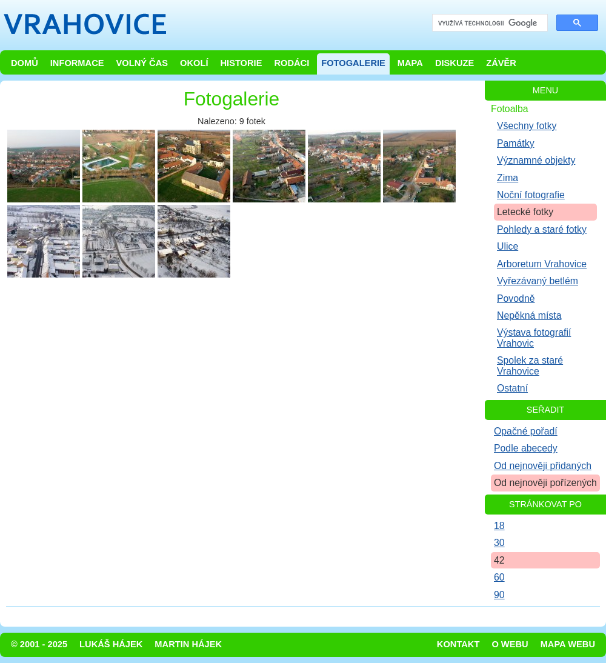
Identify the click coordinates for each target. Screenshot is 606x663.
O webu (509, 644)
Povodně (516, 298)
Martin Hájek (188, 644)
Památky (515, 143)
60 (499, 577)
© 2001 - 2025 (39, 644)
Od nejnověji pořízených (545, 483)
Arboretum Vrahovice (542, 264)
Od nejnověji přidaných (542, 466)
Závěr (501, 63)
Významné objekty (536, 160)
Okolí (194, 63)
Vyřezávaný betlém (537, 281)
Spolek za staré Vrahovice (530, 365)
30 (499, 543)
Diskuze (454, 63)
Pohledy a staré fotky (542, 229)
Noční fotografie (531, 195)
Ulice (507, 246)
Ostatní (512, 388)
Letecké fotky (525, 212)
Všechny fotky (527, 126)
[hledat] (488, 23)
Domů (24, 63)
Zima (507, 178)
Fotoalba (509, 109)
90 (499, 595)
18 (499, 526)
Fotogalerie (353, 63)
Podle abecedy (526, 448)
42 (499, 560)
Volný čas (142, 63)
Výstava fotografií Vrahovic (534, 337)
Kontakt (458, 644)
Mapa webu (568, 644)
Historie (241, 63)
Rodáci (291, 63)
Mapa (410, 63)
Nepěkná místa (529, 315)
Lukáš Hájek (110, 644)
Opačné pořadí (526, 431)
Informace (77, 63)
